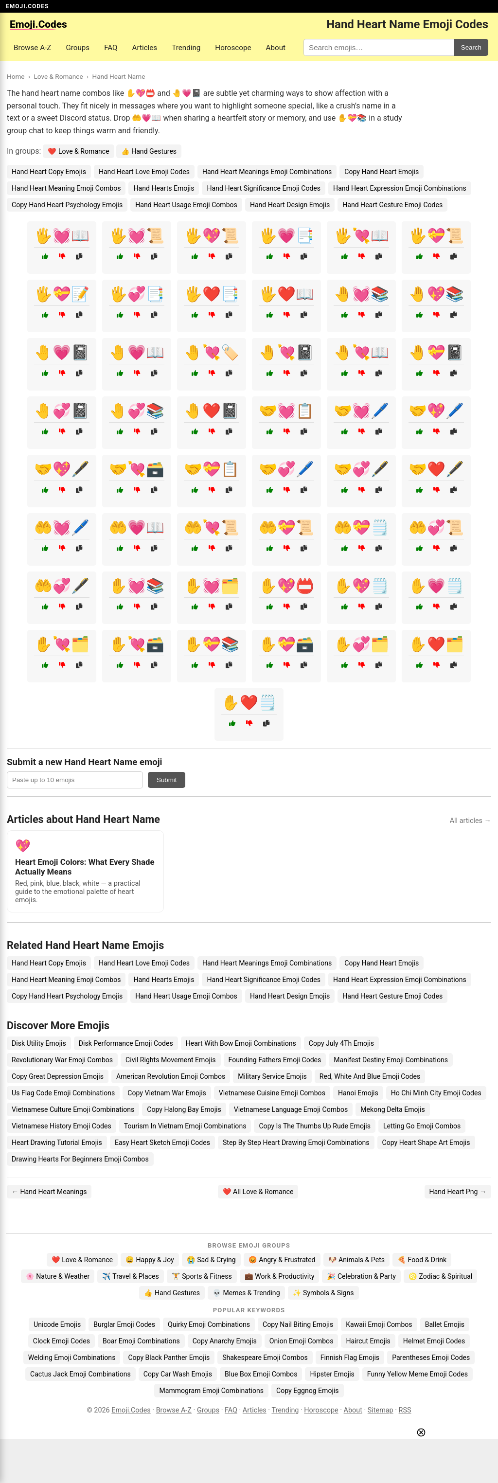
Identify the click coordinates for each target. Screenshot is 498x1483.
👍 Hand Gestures (149, 151)
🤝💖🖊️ (436, 410)
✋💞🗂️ (361, 644)
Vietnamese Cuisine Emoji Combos (272, 1093)
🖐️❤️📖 (286, 294)
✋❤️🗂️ (436, 644)
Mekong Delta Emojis (392, 1109)
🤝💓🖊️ (361, 410)
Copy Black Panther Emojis (169, 1357)
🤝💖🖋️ (61, 469)
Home (16, 76)
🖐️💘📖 (361, 235)
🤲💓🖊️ (61, 527)
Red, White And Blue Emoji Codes (370, 1076)
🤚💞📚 (136, 410)
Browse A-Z (32, 47)
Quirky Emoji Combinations (209, 1324)
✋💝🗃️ (286, 644)
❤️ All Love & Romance (258, 1192)
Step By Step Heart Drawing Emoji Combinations (296, 1142)
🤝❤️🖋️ (436, 469)
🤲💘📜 (211, 527)
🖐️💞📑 (136, 294)
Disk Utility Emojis (39, 1043)
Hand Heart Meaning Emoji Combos (66, 188)
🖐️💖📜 (211, 235)
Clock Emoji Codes (61, 1341)
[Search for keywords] (378, 47)
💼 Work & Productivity (280, 1276)
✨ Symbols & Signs (323, 1293)
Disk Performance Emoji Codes (126, 1043)
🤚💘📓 (286, 352)
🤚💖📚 (436, 294)
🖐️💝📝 (61, 294)
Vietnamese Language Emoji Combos (291, 1109)
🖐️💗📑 (286, 235)
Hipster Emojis (332, 1374)
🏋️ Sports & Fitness (202, 1276)
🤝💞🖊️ (286, 469)
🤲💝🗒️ (361, 527)
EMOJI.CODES (27, 6)
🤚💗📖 (136, 352)
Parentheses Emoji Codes (431, 1357)
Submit (167, 780)
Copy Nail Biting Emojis (298, 1324)
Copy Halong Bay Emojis (184, 1109)
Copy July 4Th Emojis (341, 1043)
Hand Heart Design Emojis (290, 205)
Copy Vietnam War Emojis (166, 1093)
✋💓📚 (136, 585)
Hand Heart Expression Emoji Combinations (399, 188)
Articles (145, 47)
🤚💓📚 (361, 294)
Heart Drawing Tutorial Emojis (57, 1142)
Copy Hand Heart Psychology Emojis (67, 205)
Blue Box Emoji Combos (261, 1374)
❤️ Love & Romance (78, 151)
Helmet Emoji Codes (434, 1341)
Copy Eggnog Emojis (307, 1390)
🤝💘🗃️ (136, 469)
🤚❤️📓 (211, 410)
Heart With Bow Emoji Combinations (241, 1043)
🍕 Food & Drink (421, 1260)
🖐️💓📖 (61, 235)
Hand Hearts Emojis (163, 188)
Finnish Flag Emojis (349, 1357)
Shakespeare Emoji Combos (265, 1357)
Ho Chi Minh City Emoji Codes (436, 1093)
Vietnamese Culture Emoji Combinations (73, 1109)
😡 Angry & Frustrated (282, 1260)
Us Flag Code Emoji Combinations (63, 1093)
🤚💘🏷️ (211, 352)
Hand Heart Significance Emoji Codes (263, 188)
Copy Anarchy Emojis (225, 1341)
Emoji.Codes (131, 1410)
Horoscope (233, 47)
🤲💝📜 (286, 527)
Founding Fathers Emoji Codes (275, 1060)
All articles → (470, 821)
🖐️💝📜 (436, 235)
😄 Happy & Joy (149, 1260)
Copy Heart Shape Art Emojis (426, 1142)
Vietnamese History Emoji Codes (61, 1126)
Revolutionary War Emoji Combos (62, 1060)
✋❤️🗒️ (249, 702)
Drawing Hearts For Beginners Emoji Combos (80, 1159)
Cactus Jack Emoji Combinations (80, 1374)
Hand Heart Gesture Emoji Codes (392, 205)
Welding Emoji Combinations (72, 1357)
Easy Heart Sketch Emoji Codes (162, 1142)
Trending (186, 47)
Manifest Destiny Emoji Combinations (391, 1060)
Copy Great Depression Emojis (58, 1076)
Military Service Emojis (272, 1076)
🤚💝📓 (436, 352)
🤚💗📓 (61, 352)
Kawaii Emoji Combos (379, 1324)
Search (471, 47)
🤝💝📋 (211, 469)
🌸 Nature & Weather (57, 1276)
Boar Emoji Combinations (141, 1341)
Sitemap (380, 1410)
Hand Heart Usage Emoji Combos (186, 205)
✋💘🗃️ (136, 644)
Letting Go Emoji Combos (422, 1126)
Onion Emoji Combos (301, 1341)
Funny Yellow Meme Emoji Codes (417, 1374)
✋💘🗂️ (61, 644)
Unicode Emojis (57, 1324)
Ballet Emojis (444, 1324)
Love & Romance (58, 76)
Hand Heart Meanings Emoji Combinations (267, 172)
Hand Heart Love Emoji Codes (144, 172)
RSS (405, 1410)
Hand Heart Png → (457, 1192)
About (275, 47)
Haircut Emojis (368, 1341)
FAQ (110, 47)
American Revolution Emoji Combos (170, 1076)
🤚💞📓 (61, 410)
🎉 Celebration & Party (361, 1276)
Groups (77, 47)
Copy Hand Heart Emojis (381, 172)
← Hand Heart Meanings (49, 1192)
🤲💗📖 (136, 527)
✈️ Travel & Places (130, 1276)
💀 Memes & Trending (246, 1293)
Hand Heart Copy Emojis (49, 172)
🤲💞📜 (436, 527)
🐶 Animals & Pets (356, 1260)
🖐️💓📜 (136, 235)
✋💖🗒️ (361, 585)
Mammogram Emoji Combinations (211, 1390)
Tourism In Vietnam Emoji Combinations (185, 1126)
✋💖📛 (286, 585)
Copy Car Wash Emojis (177, 1374)
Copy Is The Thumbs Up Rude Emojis (315, 1126)
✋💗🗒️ (436, 585)
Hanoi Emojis (358, 1093)
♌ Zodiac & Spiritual (440, 1276)
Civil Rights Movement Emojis (170, 1060)
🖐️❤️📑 (211, 294)
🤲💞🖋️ (61, 585)
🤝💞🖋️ (361, 469)
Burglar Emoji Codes (124, 1324)
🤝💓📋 (286, 410)
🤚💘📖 (361, 352)
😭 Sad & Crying (211, 1260)
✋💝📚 (211, 644)
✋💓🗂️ (211, 585)
